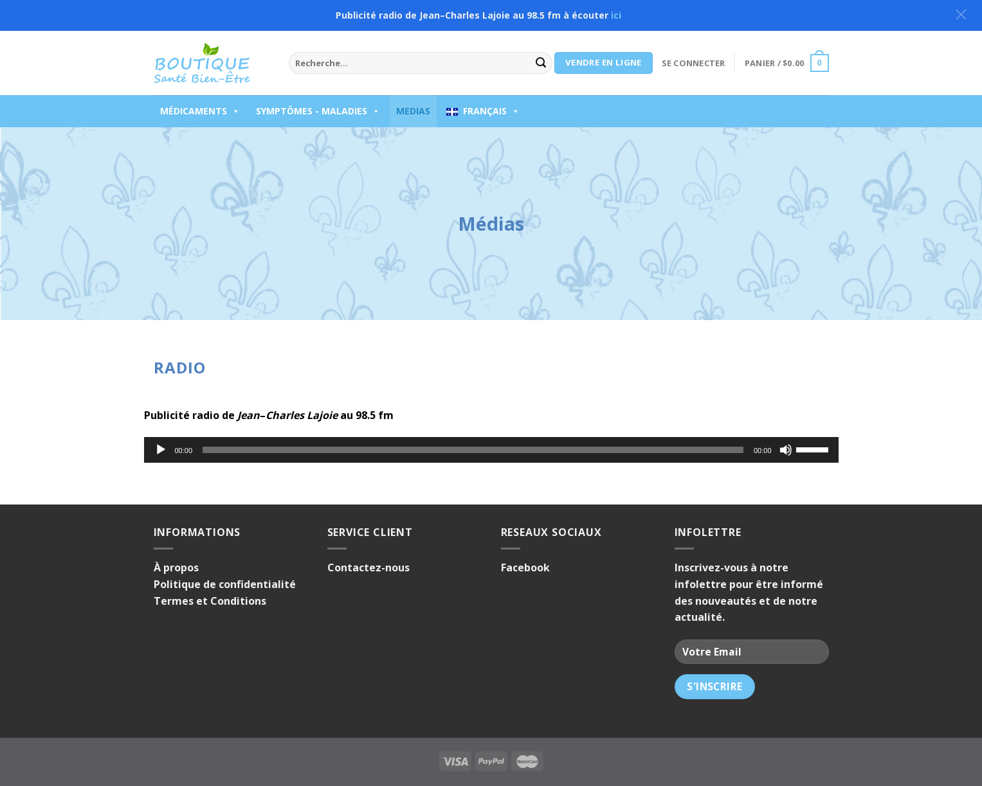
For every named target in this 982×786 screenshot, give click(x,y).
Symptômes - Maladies (318, 111)
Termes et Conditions (210, 601)
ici (616, 15)
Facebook (525, 567)
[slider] (473, 450)
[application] (491, 450)
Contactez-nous (368, 567)
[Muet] (785, 449)
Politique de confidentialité (225, 584)
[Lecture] (160, 449)
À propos (176, 567)
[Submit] (541, 63)
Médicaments (200, 111)
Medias (413, 111)
